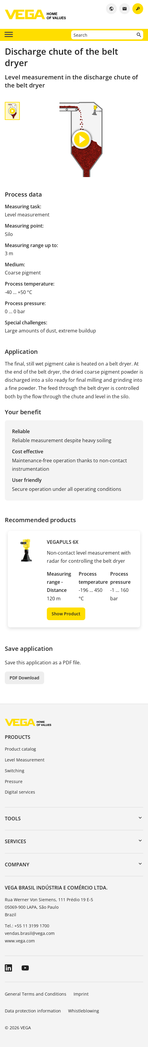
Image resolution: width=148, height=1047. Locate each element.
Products (17, 737)
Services (15, 841)
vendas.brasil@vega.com (30, 933)
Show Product (66, 614)
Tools (13, 818)
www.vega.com (20, 941)
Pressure (14, 781)
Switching (14, 770)
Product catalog (20, 749)
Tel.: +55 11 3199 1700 (27, 926)
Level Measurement (24, 760)
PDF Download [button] (24, 678)
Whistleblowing (83, 1011)
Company (17, 864)
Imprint (81, 994)
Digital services (20, 792)
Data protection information (33, 1011)
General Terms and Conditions (35, 994)
